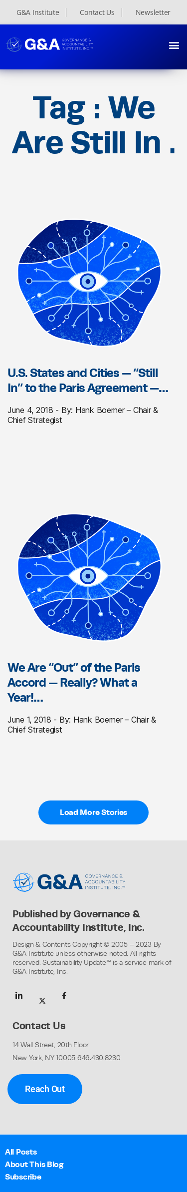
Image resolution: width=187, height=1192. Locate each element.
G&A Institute (37, 12)
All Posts (21, 1152)
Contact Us (97, 12)
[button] (174, 44)
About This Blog (34, 1164)
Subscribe (23, 1177)
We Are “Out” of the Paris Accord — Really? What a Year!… (73, 682)
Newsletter (153, 12)
